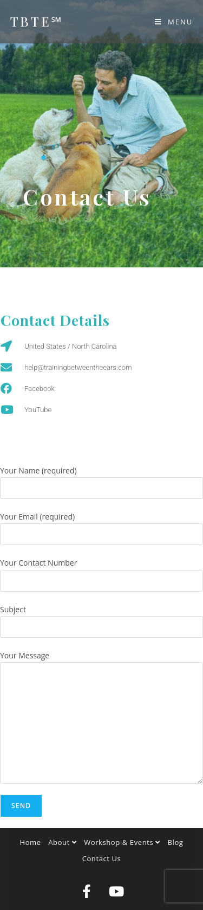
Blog (176, 842)
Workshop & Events (122, 842)
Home (30, 842)
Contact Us (101, 858)
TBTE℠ (36, 21)
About (62, 842)
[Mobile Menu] (174, 22)
